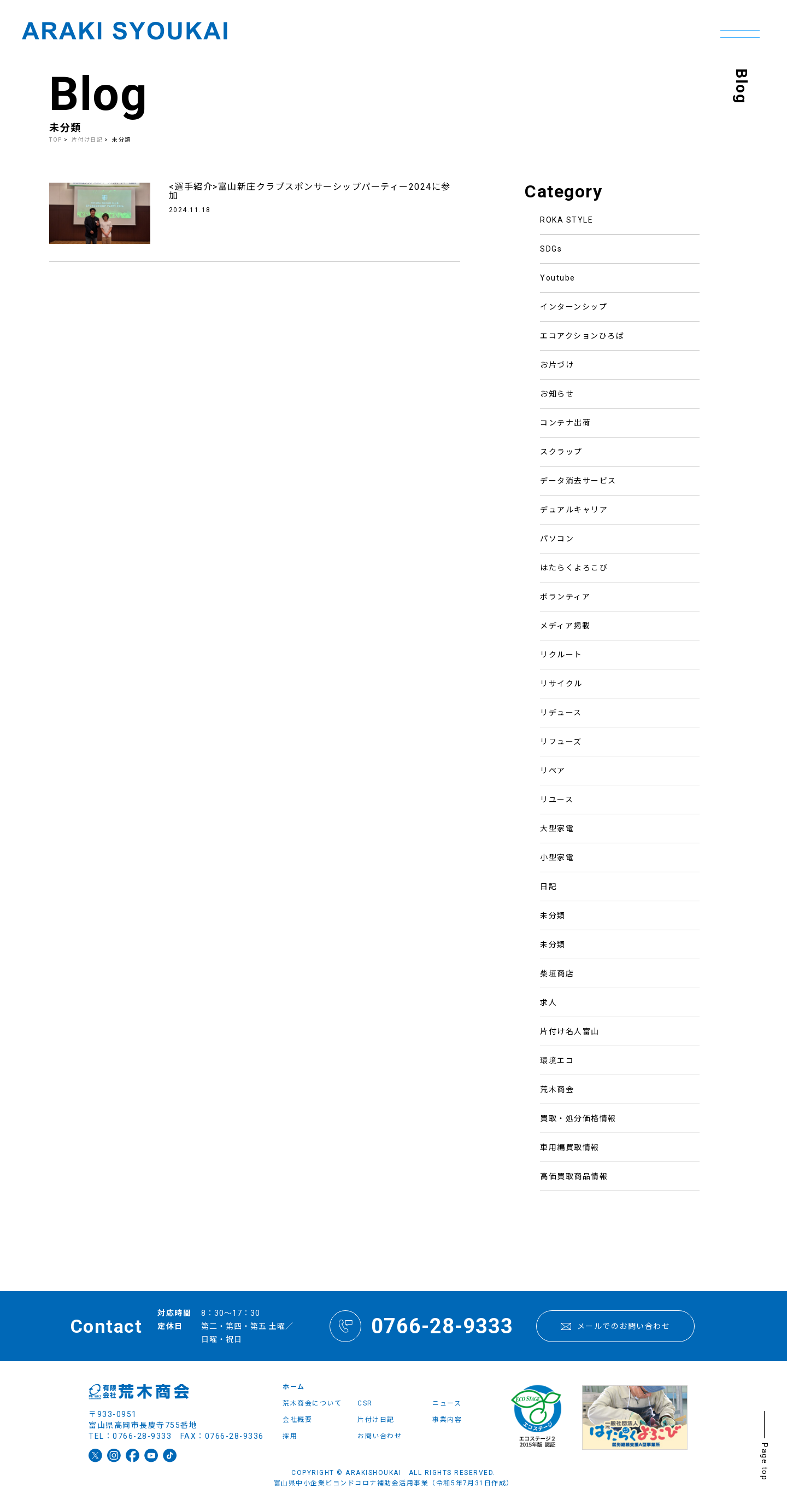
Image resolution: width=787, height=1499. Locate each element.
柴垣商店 (557, 973)
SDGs (551, 248)
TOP (55, 140)
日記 (548, 886)
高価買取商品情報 (574, 1176)
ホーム (294, 1387)
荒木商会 (557, 1089)
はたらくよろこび (574, 567)
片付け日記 (87, 140)
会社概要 (297, 1420)
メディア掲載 (565, 625)
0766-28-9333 (421, 1326)
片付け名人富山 (570, 1031)
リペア (553, 770)
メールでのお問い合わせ (615, 1326)
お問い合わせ (379, 1436)
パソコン (557, 538)
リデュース (561, 712)
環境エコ (557, 1060)
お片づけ (557, 364)
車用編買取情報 (570, 1147)
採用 (290, 1436)
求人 (548, 1002)
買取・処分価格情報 (578, 1118)
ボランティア (565, 596)
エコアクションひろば (582, 335)
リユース (556, 799)
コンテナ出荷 (565, 422)
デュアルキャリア (574, 509)
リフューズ (561, 741)
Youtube (557, 277)
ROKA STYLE (566, 219)
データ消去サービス (578, 480)
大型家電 (557, 828)
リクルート (561, 654)
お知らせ (557, 393)
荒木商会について (312, 1403)
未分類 (553, 915)
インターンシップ (573, 306)
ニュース (446, 1403)
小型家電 (557, 857)
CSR (365, 1403)
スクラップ (561, 451)
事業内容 (447, 1420)
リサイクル (561, 683)
